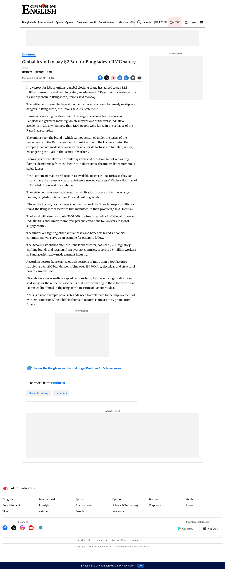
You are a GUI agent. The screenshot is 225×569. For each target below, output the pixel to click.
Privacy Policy (126, 565)
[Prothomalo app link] (185, 528)
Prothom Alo (84, 540)
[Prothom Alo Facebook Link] (6, 528)
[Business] (58, 383)
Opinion (69, 22)
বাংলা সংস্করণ (118, 511)
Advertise (101, 540)
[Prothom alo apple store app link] (210, 528)
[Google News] (73, 368)
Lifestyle (123, 22)
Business (82, 22)
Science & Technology (125, 505)
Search (80, 511)
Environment (84, 505)
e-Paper (44, 511)
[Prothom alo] (39, 8)
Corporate (155, 505)
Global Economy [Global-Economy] (38, 393)
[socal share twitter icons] (107, 79)
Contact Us (136, 540)
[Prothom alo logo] (18, 489)
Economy (61, 393)
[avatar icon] (190, 22)
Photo (189, 505)
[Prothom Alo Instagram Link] (24, 528)
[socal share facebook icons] (101, 79)
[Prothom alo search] (143, 22)
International (45, 22)
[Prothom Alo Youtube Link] (33, 528)
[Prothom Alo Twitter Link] (15, 528)
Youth (93, 22)
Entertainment (107, 22)
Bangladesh (29, 22)
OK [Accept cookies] (140, 565)
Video (5, 511)
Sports (59, 22)
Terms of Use (119, 540)
